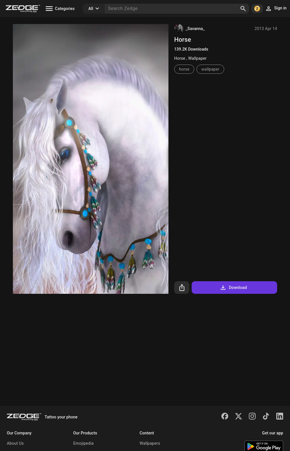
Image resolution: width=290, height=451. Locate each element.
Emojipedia (83, 443)
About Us (15, 443)
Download (233, 287)
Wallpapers (150, 443)
